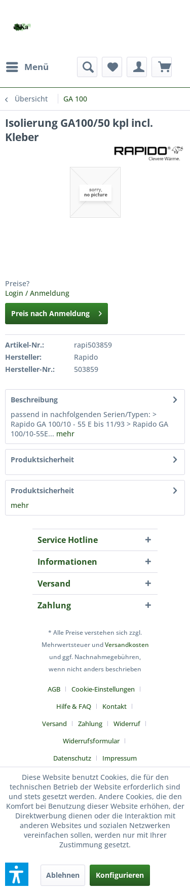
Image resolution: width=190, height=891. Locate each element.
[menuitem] (27, 67)
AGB (54, 689)
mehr (64, 433)
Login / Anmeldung (37, 293)
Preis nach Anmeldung (56, 311)
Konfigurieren (120, 875)
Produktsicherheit (42, 459)
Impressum (119, 758)
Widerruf (126, 723)
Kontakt (114, 706)
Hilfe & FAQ (73, 706)
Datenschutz (72, 758)
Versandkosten (127, 644)
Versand (54, 723)
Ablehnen (63, 875)
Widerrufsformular (91, 740)
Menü (27, 66)
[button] (16, 874)
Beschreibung (34, 399)
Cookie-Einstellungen (103, 689)
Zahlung (90, 723)
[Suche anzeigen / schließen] (87, 67)
